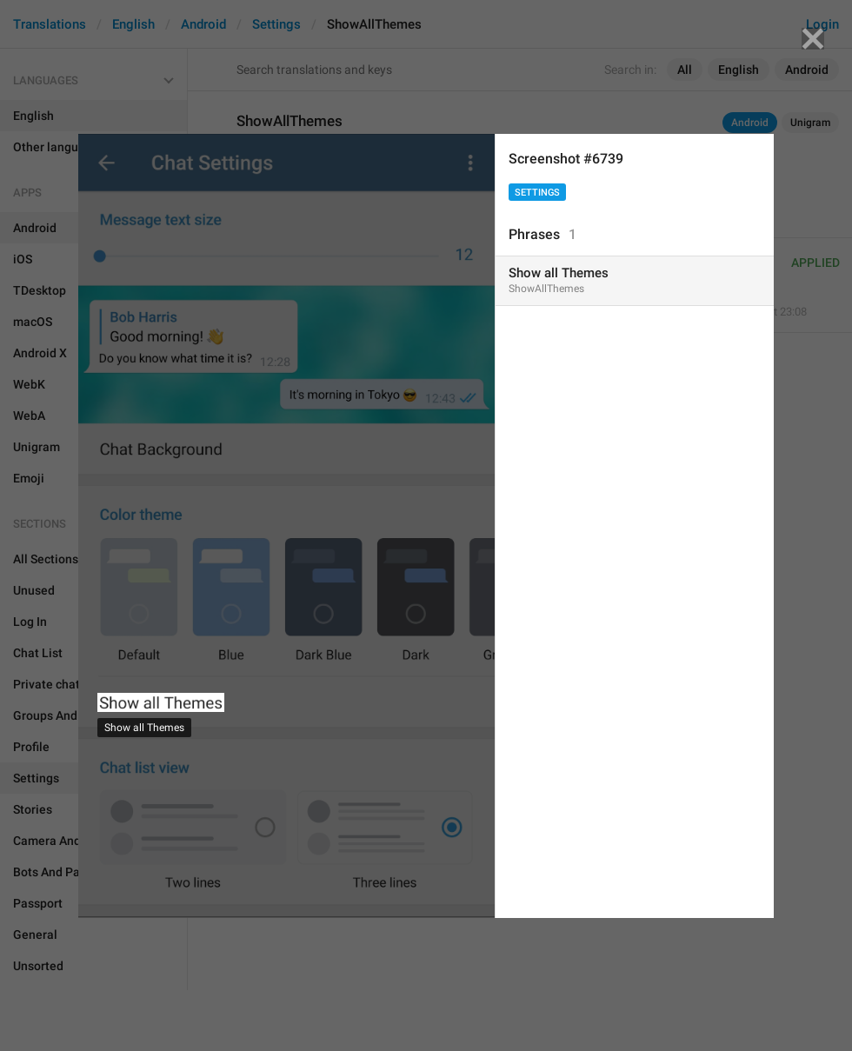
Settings (537, 192)
